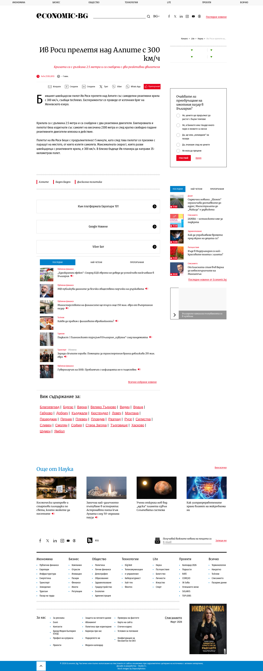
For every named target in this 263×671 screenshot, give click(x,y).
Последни (57, 262)
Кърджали (79, 413)
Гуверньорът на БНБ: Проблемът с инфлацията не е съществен (99, 369)
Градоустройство (103, 587)
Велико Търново (103, 407)
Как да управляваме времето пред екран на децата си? (205, 236)
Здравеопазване (195, 231)
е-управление (132, 573)
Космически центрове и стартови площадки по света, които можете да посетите (53, 508)
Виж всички (221, 468)
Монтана (132, 413)
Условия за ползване (128, 631)
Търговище (119, 425)
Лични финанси (103, 569)
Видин (125, 407)
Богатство (160, 573)
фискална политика (89, 181)
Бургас (68, 407)
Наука (200, 38)
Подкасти (187, 569)
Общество (94, 2)
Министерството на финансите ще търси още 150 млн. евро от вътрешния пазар (105, 307)
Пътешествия (193, 247)
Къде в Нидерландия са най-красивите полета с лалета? (205, 253)
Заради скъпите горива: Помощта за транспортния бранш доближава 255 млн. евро (106, 355)
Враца (138, 407)
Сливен (46, 425)
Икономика (18, 2)
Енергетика (45, 578)
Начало (184, 38)
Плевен (81, 419)
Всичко (244, 2)
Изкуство (160, 582)
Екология (99, 591)
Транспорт (62, 350)
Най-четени (96, 262)
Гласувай (183, 158)
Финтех (128, 587)
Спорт (159, 587)
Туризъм (61, 333)
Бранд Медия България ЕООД (64, 632)
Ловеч (116, 413)
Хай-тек (129, 582)
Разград (114, 419)
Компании (77, 565)
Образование (101, 578)
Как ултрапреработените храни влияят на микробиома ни (206, 506)
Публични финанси (66, 269)
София (76, 425)
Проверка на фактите (128, 618)
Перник (66, 419)
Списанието (193, 215)
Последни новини (216, 17)
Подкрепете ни (92, 638)
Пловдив (98, 419)
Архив (198, 158)
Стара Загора (96, 425)
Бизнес (56, 2)
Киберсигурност (133, 578)
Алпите (44, 181)
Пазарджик (48, 419)
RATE (184, 573)
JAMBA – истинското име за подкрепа (205, 220)
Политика (100, 565)
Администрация (103, 595)
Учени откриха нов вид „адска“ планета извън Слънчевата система (152, 506)
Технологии (131, 2)
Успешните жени (190, 587)
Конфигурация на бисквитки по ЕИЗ (127, 639)
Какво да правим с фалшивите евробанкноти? (88, 321)
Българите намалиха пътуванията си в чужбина (202, 315)
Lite (169, 2)
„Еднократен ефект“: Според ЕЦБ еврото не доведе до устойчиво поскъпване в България (106, 274)
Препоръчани (137, 262)
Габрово (46, 413)
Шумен (45, 431)
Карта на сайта (125, 622)
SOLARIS (186, 591)
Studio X (141, 666)
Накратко (216, 569)
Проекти (206, 2)
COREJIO (186, 578)
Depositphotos (139, 668)
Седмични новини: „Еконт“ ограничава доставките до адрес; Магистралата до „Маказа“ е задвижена (204, 204)
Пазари (75, 578)
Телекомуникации (134, 569)
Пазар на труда (47, 595)
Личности (160, 578)
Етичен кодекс (125, 626)
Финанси (76, 582)
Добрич (62, 413)
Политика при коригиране (98, 626)
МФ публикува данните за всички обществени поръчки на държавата (103, 288)
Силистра (143, 419)
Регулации (77, 591)
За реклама (58, 618)
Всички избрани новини (142, 382)
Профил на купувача (63, 638)
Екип (55, 622)
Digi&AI (128, 565)
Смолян (61, 425)
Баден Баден (63, 181)
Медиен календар (94, 645)
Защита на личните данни (98, 618)
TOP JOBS (186, 595)
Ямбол (59, 431)
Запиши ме (221, 540)
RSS (93, 541)
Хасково (137, 425)
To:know (61, 317)
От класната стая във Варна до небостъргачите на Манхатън (206, 270)
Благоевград (50, 407)
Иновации (77, 573)
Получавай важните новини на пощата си (187, 538)
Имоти (75, 587)
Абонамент (90, 622)
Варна (82, 407)
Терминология (219, 565)
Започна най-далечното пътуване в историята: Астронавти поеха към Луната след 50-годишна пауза (102, 510)
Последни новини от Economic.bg (207, 279)
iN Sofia (186, 582)
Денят (190, 196)
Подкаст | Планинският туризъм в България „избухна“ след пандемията (105, 337)
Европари (44, 569)
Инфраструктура (48, 573)
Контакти (57, 626)
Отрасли (76, 569)
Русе (128, 419)
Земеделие (45, 587)
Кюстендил (99, 413)
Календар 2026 (189, 565)
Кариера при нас (93, 631)
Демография (101, 573)
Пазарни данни (219, 582)
